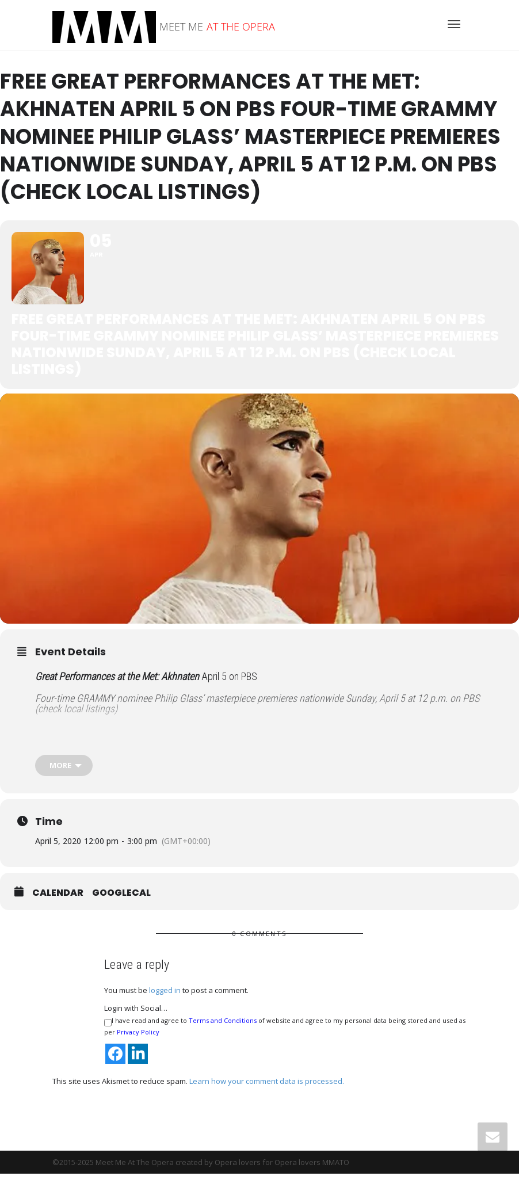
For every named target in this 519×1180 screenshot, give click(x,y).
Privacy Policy (138, 1038)
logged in (165, 997)
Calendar (57, 900)
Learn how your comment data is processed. (266, 1087)
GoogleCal (121, 900)
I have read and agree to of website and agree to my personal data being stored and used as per (284, 1033)
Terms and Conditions (223, 1027)
